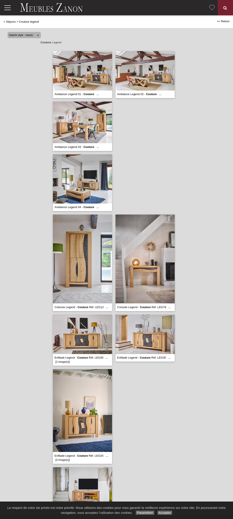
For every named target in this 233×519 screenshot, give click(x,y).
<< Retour (223, 21)
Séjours (11, 21)
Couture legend (29, 21)
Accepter (165, 512)
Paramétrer (145, 512)
